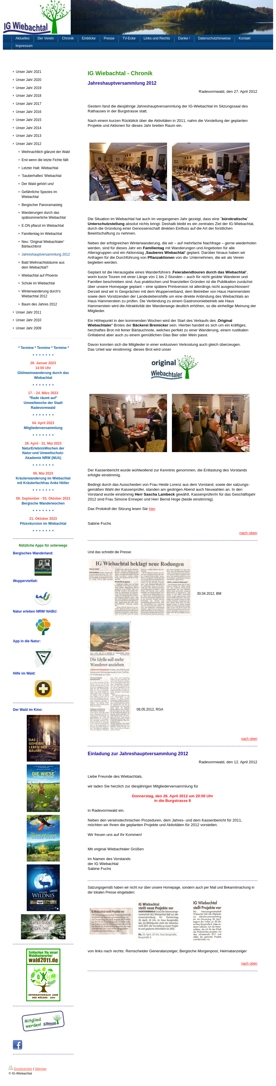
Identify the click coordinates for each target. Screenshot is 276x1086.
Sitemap (40, 1068)
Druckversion (20, 1068)
